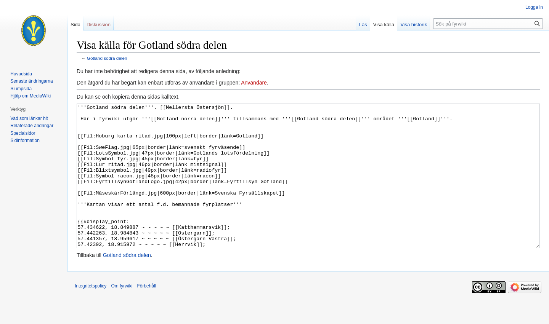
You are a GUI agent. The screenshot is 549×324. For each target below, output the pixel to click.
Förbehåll (146, 314)
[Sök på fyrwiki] (488, 23)
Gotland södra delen (107, 58)
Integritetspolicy (90, 314)
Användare (254, 83)
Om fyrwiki (121, 314)
